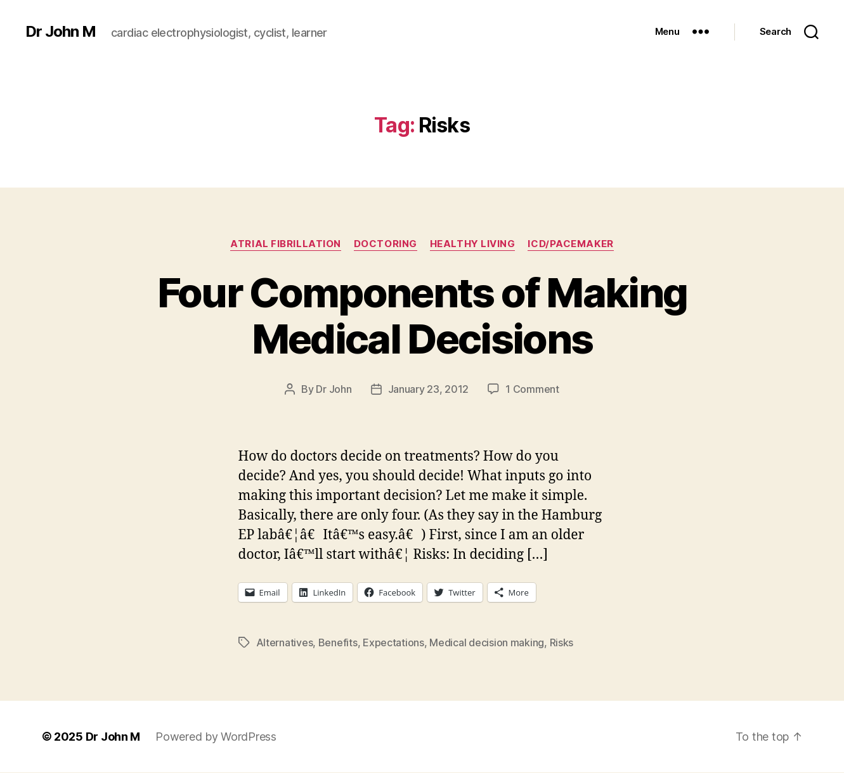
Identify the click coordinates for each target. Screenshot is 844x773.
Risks (562, 642)
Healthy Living (473, 244)
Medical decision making (486, 642)
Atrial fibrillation (285, 244)
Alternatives (284, 642)
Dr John (333, 389)
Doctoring (385, 244)
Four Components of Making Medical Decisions (422, 315)
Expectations (393, 642)
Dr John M (60, 31)
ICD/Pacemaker (570, 244)
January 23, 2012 (428, 389)
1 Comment (532, 389)
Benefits (338, 642)
